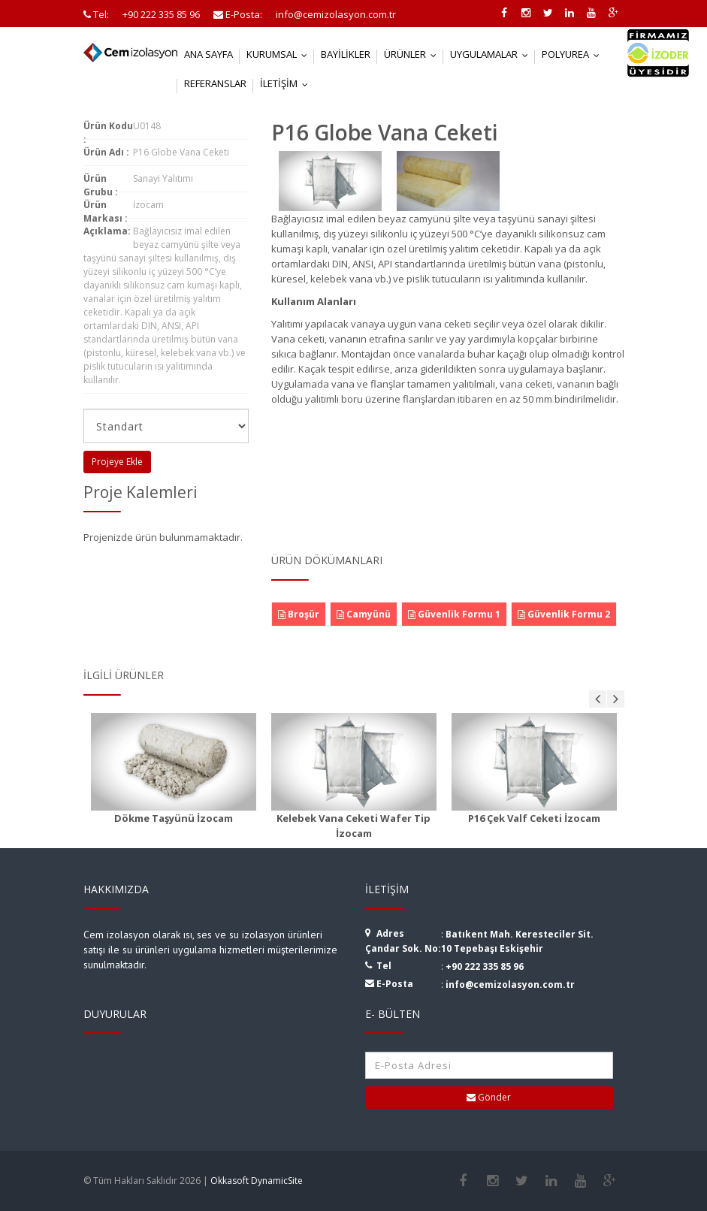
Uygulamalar (492, 54)
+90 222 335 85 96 (485, 966)
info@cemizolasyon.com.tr (510, 984)
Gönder (489, 1097)
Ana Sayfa (208, 54)
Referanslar (215, 83)
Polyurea (574, 54)
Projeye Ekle (117, 461)
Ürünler (413, 54)
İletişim (287, 83)
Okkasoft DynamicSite (256, 1180)
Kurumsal (280, 54)
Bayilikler (345, 54)
